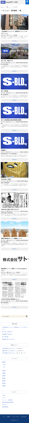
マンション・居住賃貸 (12, 35)
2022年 (3, 375)
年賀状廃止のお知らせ (7, 334)
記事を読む (14, 41)
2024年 (3, 370)
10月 (4, 364)
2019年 (3, 383)
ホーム (4, 416)
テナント (12, 152)
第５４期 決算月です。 (7, 60)
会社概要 (8, 416)
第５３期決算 (4, 91)
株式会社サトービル (9, 2)
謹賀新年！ (4, 150)
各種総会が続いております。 (8, 339)
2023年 (3, 373)
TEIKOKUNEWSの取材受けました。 (11, 299)
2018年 (3, 385)
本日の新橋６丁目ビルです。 (8, 348)
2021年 (3, 378)
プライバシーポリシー (16, 416)
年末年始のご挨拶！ (6, 179)
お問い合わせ (23, 416)
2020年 (3, 380)
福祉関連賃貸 (5, 64)
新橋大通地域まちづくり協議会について (11, 238)
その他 (8, 62)
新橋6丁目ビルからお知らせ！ (9, 350)
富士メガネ (9, 153)
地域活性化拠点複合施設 (7, 402)
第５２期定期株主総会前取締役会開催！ (11, 120)
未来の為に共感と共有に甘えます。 (10, 209)
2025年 (3, 362)
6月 (4, 367)
